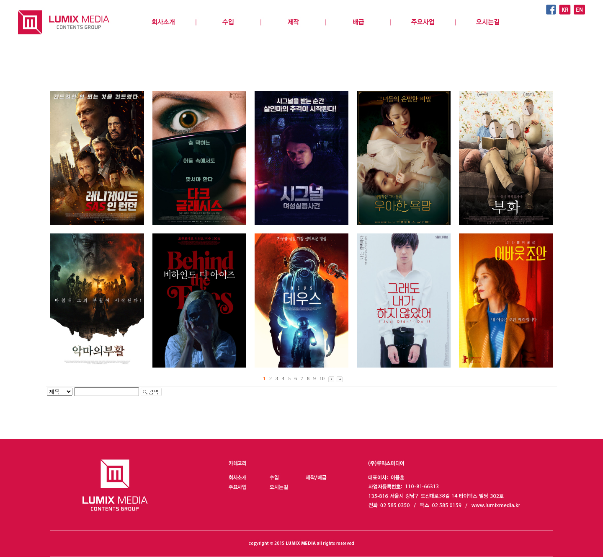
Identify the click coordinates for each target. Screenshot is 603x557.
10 (322, 378)
